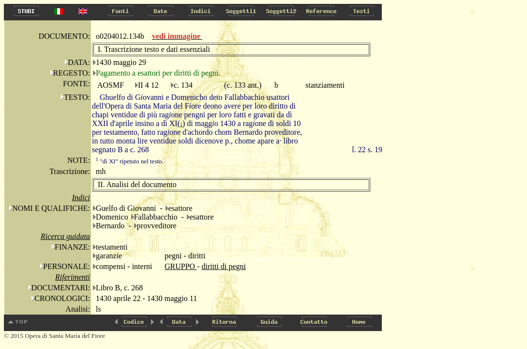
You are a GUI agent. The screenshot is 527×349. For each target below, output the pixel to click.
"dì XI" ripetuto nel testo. (130, 161)
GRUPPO (181, 266)
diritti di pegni (223, 266)
